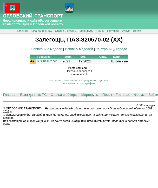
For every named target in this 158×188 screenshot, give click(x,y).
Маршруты (86, 30)
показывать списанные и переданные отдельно (79, 80)
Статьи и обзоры (65, 30)
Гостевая (112, 30)
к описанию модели (46, 49)
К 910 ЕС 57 (47, 61)
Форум (126, 30)
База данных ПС (41, 30)
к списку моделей (79, 49)
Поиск (100, 30)
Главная (22, 30)
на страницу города (111, 49)
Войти (137, 30)
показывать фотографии (79, 83)
